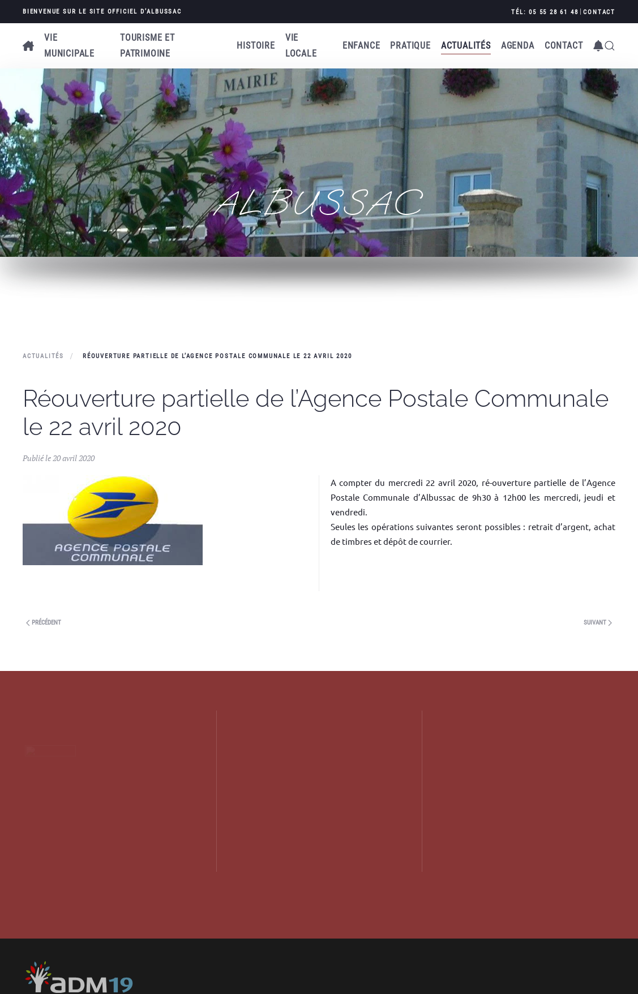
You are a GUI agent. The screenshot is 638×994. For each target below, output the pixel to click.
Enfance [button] (361, 45)
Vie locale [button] (301, 45)
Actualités (466, 45)
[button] (598, 45)
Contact (599, 12)
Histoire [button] (256, 45)
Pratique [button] (410, 45)
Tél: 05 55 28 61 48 (544, 12)
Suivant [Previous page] (598, 622)
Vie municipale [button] (69, 45)
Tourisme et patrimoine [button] (147, 45)
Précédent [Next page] (43, 622)
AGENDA (517, 45)
